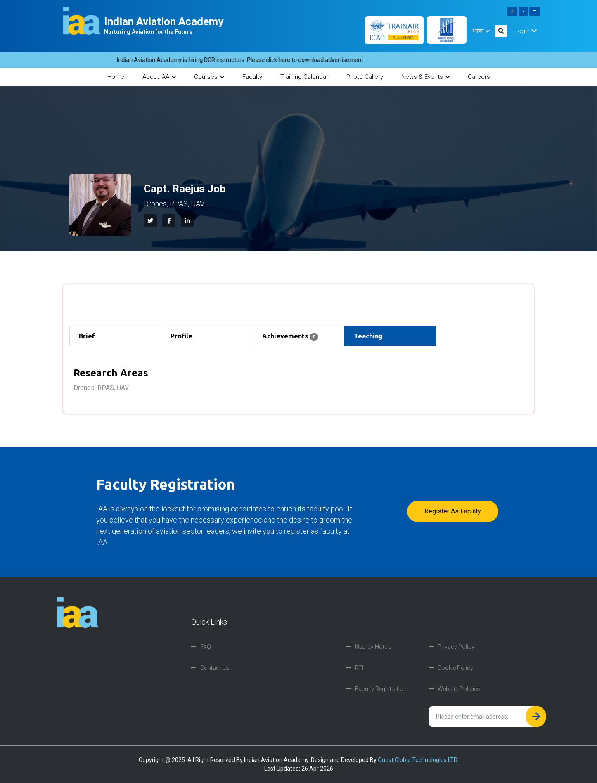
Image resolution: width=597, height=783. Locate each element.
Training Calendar (304, 76)
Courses (209, 76)
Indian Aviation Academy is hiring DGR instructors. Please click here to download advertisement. (248, 60)
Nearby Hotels (373, 646)
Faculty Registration (381, 689)
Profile (181, 336)
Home (115, 76)
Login (525, 31)
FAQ (205, 646)
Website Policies (459, 689)
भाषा (481, 31)
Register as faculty (452, 511)
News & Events (425, 76)
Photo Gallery (364, 76)
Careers (479, 76)
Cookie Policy (455, 668)
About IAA (159, 76)
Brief (87, 336)
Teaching (368, 336)
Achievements (290, 336)
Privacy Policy (456, 646)
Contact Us (214, 668)
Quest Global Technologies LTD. (418, 760)
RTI (359, 668)
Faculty (252, 76)
